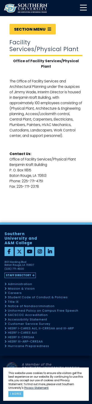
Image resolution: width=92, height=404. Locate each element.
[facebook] (9, 251)
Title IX (13, 302)
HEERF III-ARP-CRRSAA (25, 341)
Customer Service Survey (29, 324)
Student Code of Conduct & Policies (38, 297)
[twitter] (19, 251)
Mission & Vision (21, 289)
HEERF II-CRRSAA (21, 337)
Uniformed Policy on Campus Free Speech (43, 311)
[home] (26, 8)
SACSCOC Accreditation (28, 315)
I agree (16, 394)
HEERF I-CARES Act (22, 333)
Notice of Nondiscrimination (31, 306)
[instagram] (39, 251)
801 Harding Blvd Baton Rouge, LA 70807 (19, 263)
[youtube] (29, 251)
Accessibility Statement (27, 319)
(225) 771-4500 (14, 269)
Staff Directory (18, 275)
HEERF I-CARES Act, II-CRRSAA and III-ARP (41, 328)
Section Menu (32, 29)
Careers (15, 293)
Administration (20, 284)
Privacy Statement (36, 388)
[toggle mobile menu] (83, 8)
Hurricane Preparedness (28, 346)
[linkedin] (49, 251)
